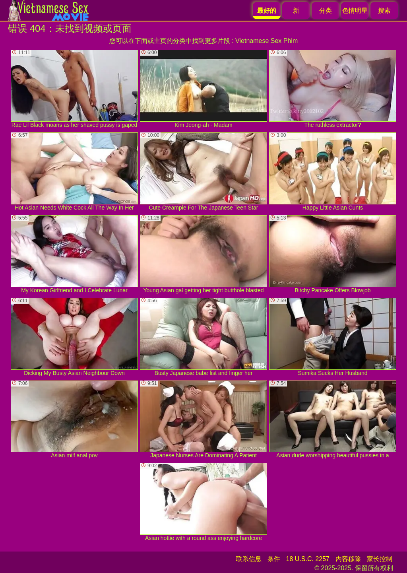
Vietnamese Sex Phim (266, 40)
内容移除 (348, 559)
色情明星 (355, 10)
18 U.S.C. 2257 (307, 559)
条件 (273, 559)
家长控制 (379, 559)
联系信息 (249, 559)
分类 (325, 10)
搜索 (384, 10)
